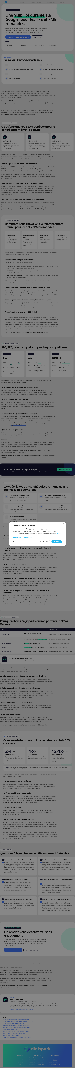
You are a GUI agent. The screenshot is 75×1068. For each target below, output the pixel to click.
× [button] (63, 523)
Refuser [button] (45, 541)
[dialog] (37, 534)
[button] (37, 537)
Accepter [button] (56, 541)
